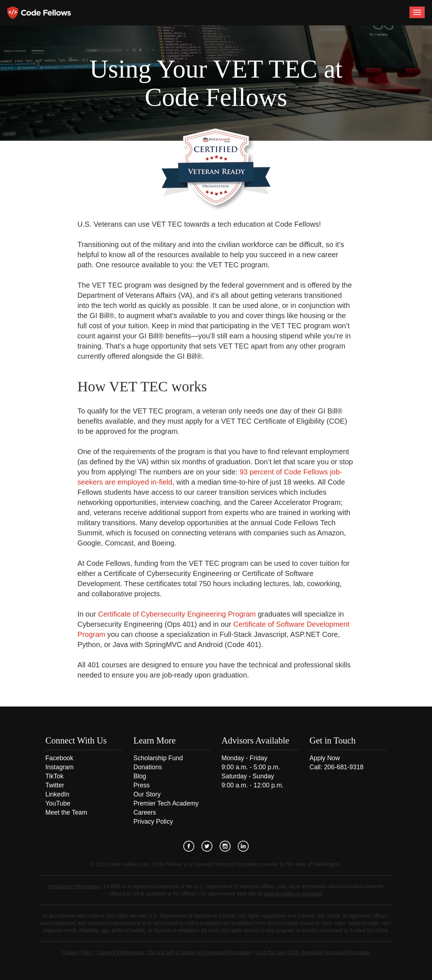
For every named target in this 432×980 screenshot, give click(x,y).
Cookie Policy (77, 952)
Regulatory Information (74, 886)
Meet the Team (66, 812)
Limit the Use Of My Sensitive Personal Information (313, 952)
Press (142, 785)
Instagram (59, 767)
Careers (145, 812)
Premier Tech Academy (166, 803)
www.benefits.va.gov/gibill (293, 894)
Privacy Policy (153, 821)
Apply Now (325, 758)
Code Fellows (39, 13)
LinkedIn (57, 794)
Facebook (59, 758)
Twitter (54, 785)
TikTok (54, 776)
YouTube (57, 803)
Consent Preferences (120, 952)
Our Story (147, 794)
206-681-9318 (343, 767)
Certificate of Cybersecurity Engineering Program (177, 614)
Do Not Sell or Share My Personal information (199, 952)
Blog (140, 776)
